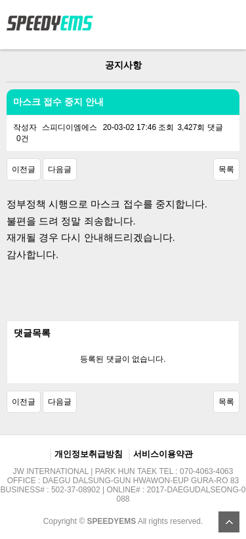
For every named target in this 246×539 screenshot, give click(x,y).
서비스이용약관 (163, 454)
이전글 (23, 169)
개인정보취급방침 (88, 454)
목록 (226, 169)
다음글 (60, 169)
